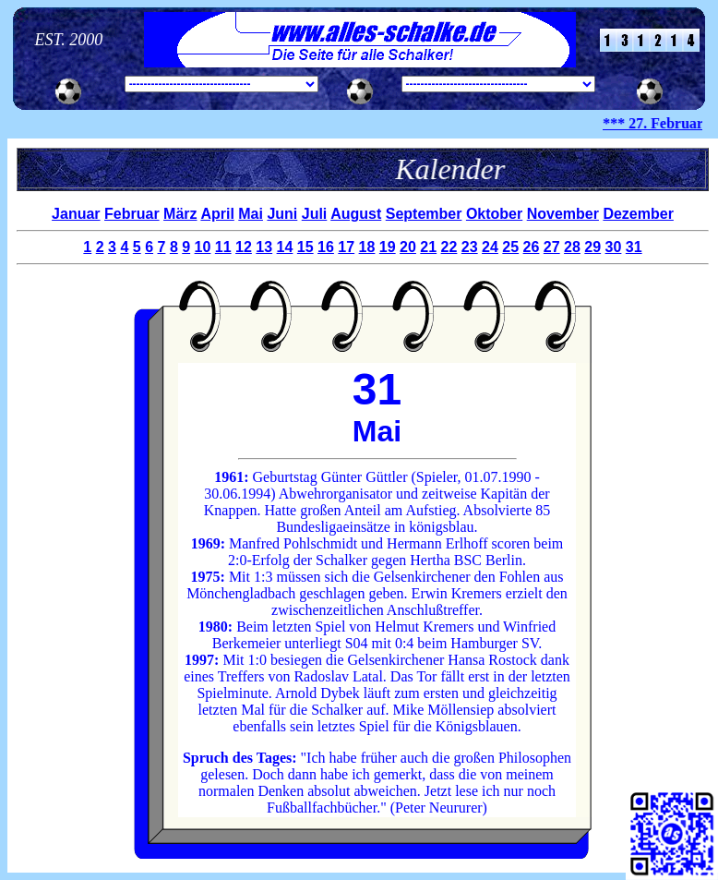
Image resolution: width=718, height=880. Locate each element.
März (180, 214)
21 (428, 247)
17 (346, 247)
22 (449, 247)
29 (592, 247)
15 (305, 247)
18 (367, 247)
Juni (282, 214)
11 (223, 247)
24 (490, 247)
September (424, 214)
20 (408, 247)
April (216, 214)
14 (285, 247)
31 (634, 247)
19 (387, 247)
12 (243, 247)
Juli (315, 214)
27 (552, 247)
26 (531, 247)
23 (469, 247)
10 (203, 247)
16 (325, 247)
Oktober (494, 214)
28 (572, 247)
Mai (250, 214)
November (563, 214)
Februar (132, 214)
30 (613, 247)
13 (264, 247)
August (355, 214)
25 (510, 247)
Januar (76, 214)
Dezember (638, 214)
